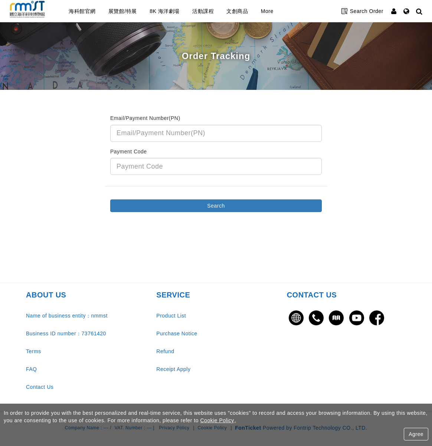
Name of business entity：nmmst (67, 316)
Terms (33, 351)
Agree (416, 434)
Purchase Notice (176, 333)
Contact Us (39, 387)
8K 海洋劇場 (179, 11)
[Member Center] (394, 11)
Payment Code (128, 151)
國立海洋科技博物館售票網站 (35, 11)
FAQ (31, 369)
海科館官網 (97, 11)
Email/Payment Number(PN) (145, 118)
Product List (171, 316)
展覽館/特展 (137, 11)
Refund (165, 351)
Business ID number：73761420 (66, 333)
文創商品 (252, 11)
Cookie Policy (217, 420)
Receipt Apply (173, 369)
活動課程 (218, 11)
